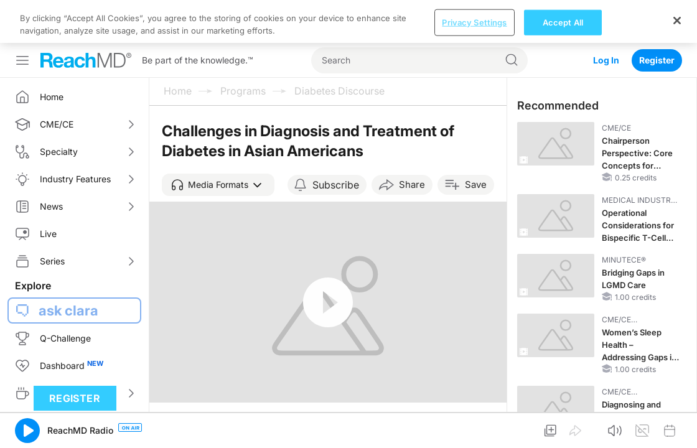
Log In (606, 17)
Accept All (563, 428)
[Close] (677, 426)
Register (657, 17)
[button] (218, 142)
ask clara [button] (68, 267)
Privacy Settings (474, 428)
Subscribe (335, 142)
